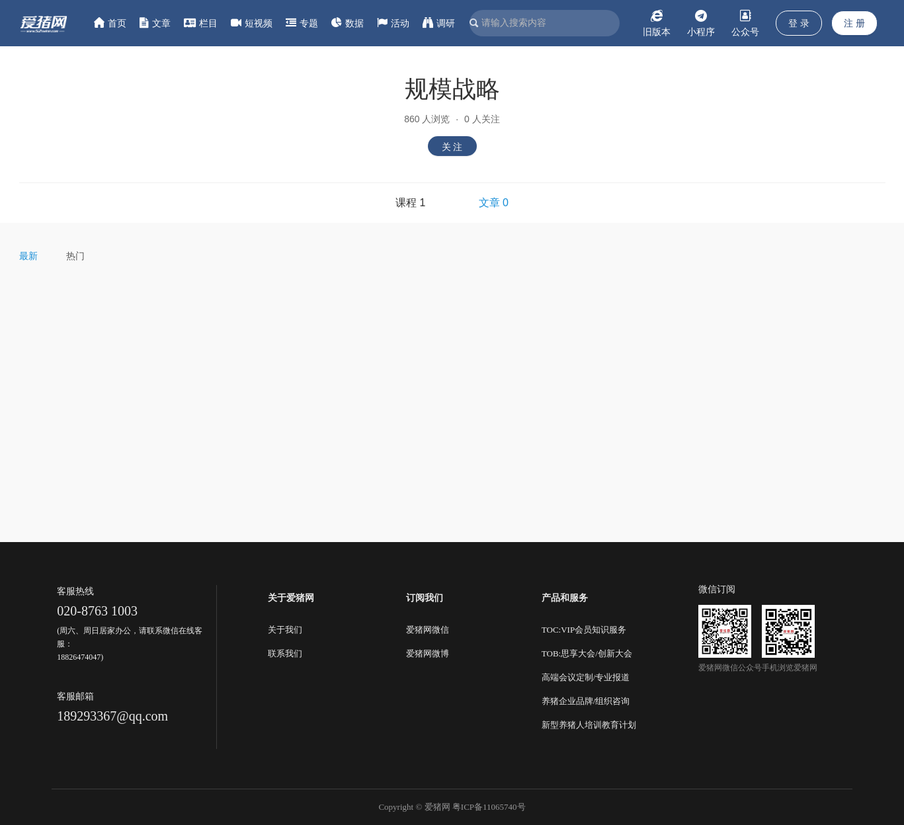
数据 (347, 22)
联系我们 (285, 653)
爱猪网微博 (427, 653)
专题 (302, 22)
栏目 (201, 22)
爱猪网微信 (427, 630)
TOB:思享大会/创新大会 (587, 653)
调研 (439, 22)
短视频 (251, 22)
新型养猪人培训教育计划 (589, 725)
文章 (155, 22)
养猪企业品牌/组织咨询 (586, 701)
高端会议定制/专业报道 (586, 677)
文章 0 (494, 202)
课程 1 (410, 202)
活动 (393, 22)
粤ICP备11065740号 (489, 807)
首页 (110, 22)
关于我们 (285, 630)
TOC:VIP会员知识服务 (584, 630)
